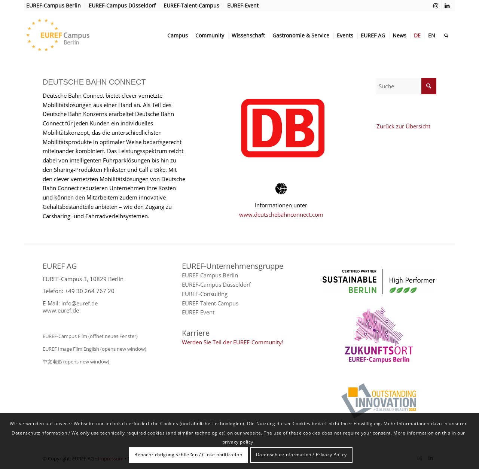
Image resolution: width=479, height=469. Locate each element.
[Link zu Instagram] (435, 5)
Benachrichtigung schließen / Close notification (188, 454)
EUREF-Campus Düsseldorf (216, 284)
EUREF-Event (198, 312)
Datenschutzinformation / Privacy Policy (301, 454)
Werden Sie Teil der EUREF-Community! (232, 342)
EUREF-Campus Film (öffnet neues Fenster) (90, 336)
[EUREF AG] (73, 35)
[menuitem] (55, 6)
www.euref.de (61, 310)
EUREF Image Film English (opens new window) (94, 348)
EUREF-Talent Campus (210, 303)
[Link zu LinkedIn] (447, 5)
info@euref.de (79, 303)
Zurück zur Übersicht (403, 126)
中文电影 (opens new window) (76, 361)
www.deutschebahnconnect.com (281, 214)
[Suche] (446, 35)
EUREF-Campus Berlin (210, 275)
